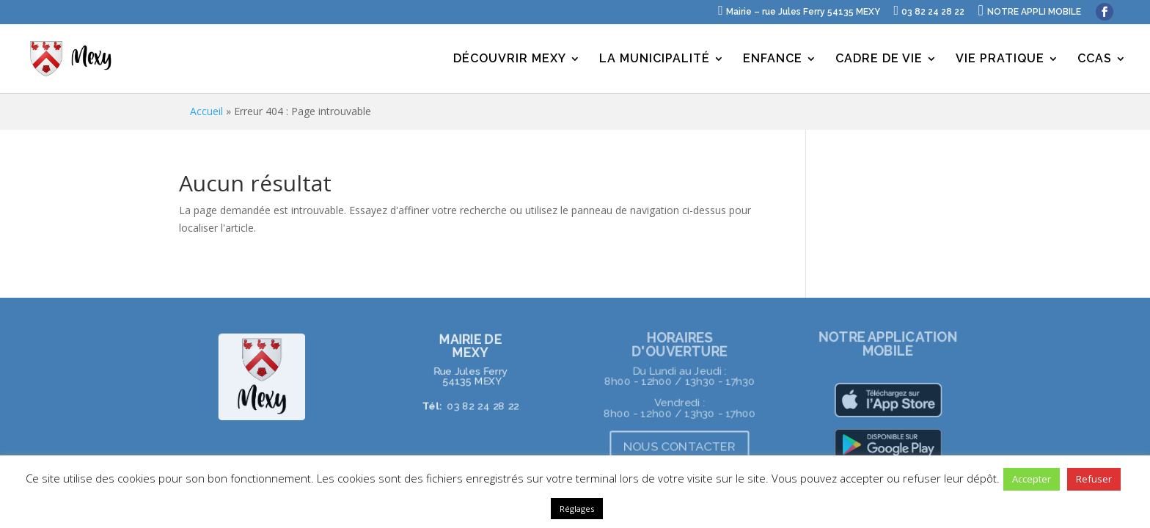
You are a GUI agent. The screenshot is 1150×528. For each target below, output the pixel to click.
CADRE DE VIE (879, 59)
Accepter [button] (1031, 478)
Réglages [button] (577, 508)
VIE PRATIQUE (1000, 59)
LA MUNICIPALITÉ (654, 59)
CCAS (1094, 59)
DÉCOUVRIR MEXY (509, 59)
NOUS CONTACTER (679, 446)
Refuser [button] (1094, 478)
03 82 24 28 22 (483, 406)
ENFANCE (772, 59)
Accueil (206, 111)
